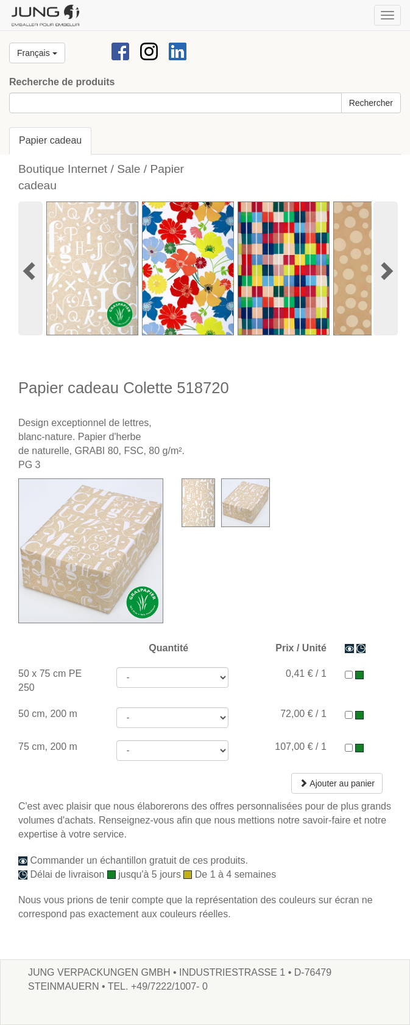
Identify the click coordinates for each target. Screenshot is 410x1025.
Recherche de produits (62, 82)
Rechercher (371, 103)
